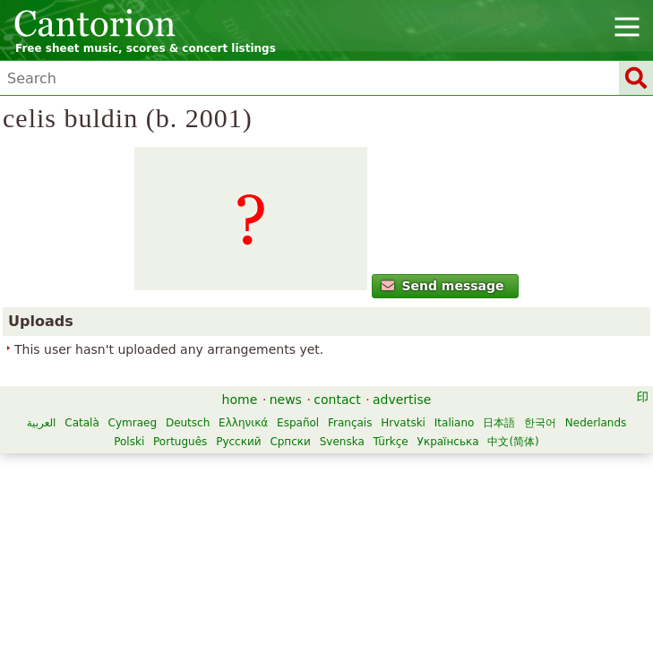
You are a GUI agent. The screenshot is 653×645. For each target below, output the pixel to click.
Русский (238, 441)
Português (180, 441)
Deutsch (188, 423)
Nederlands (595, 423)
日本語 (499, 423)
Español (298, 423)
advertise (402, 399)
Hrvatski (403, 423)
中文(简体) (512, 441)
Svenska (342, 441)
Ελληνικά (243, 423)
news (286, 399)
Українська (448, 441)
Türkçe (391, 441)
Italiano (454, 423)
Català (81, 423)
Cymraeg (132, 423)
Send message (443, 286)
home (240, 399)
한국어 (540, 423)
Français (350, 423)
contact (337, 399)
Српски (290, 441)
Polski (129, 441)
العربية (41, 423)
